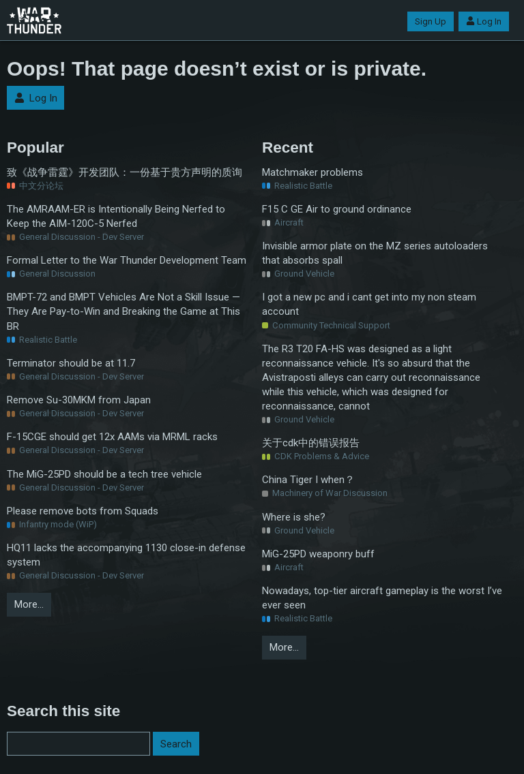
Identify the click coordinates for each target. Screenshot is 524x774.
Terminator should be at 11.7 (71, 363)
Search (176, 744)
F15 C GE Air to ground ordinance (336, 209)
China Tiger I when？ (308, 480)
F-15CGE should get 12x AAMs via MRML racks (112, 437)
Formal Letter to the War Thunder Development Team (126, 260)
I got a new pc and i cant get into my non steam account (369, 304)
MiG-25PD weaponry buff (318, 554)
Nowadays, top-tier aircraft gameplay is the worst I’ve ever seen (382, 598)
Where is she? (293, 517)
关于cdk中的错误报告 (311, 443)
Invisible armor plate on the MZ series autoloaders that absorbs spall (375, 253)
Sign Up (430, 21)
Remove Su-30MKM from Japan (79, 400)
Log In (483, 21)
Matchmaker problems (312, 172)
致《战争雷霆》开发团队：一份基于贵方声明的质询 (124, 172)
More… (29, 604)
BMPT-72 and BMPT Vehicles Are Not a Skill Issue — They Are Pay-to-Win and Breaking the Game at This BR (123, 311)
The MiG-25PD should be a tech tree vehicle (104, 474)
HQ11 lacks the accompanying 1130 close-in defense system (126, 555)
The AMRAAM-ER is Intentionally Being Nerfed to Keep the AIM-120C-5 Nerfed (116, 216)
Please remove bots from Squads (82, 511)
